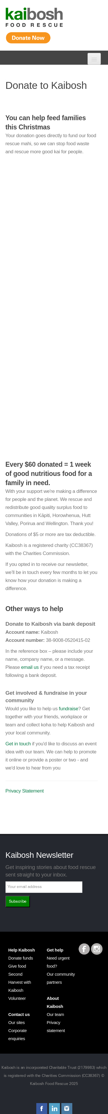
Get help (55, 950)
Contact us (19, 1014)
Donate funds (20, 958)
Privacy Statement (24, 791)
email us (30, 667)
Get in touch (18, 744)
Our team (55, 1014)
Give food (17, 966)
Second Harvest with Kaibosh (19, 982)
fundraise (68, 708)
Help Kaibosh (21, 950)
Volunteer (17, 998)
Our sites (16, 1022)
